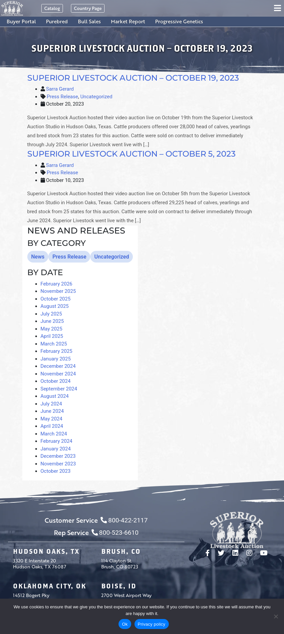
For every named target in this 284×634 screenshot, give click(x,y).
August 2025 (55, 306)
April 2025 (52, 336)
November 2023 (58, 464)
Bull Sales (89, 21)
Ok (125, 624)
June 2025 (52, 321)
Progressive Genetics (179, 21)
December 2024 (58, 366)
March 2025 (54, 344)
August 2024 (55, 396)
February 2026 (57, 284)
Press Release (62, 97)
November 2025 (58, 291)
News (38, 257)
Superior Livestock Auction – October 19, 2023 (133, 78)
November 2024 (58, 374)
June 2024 (52, 411)
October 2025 (56, 299)
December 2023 (58, 456)
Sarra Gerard (60, 89)
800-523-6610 (115, 532)
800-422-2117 (124, 520)
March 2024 (54, 434)
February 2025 (57, 351)
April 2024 (52, 426)
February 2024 (57, 441)
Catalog (52, 8)
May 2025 (52, 329)
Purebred (57, 21)
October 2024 (56, 381)
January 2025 (56, 359)
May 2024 (52, 419)
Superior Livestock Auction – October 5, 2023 (131, 154)
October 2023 (56, 471)
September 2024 (59, 389)
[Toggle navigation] (278, 8)
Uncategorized (96, 97)
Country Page (88, 8)
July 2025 (51, 314)
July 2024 (51, 404)
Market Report (128, 21)
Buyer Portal (21, 21)
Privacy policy (151, 624)
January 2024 (56, 449)
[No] (275, 616)
